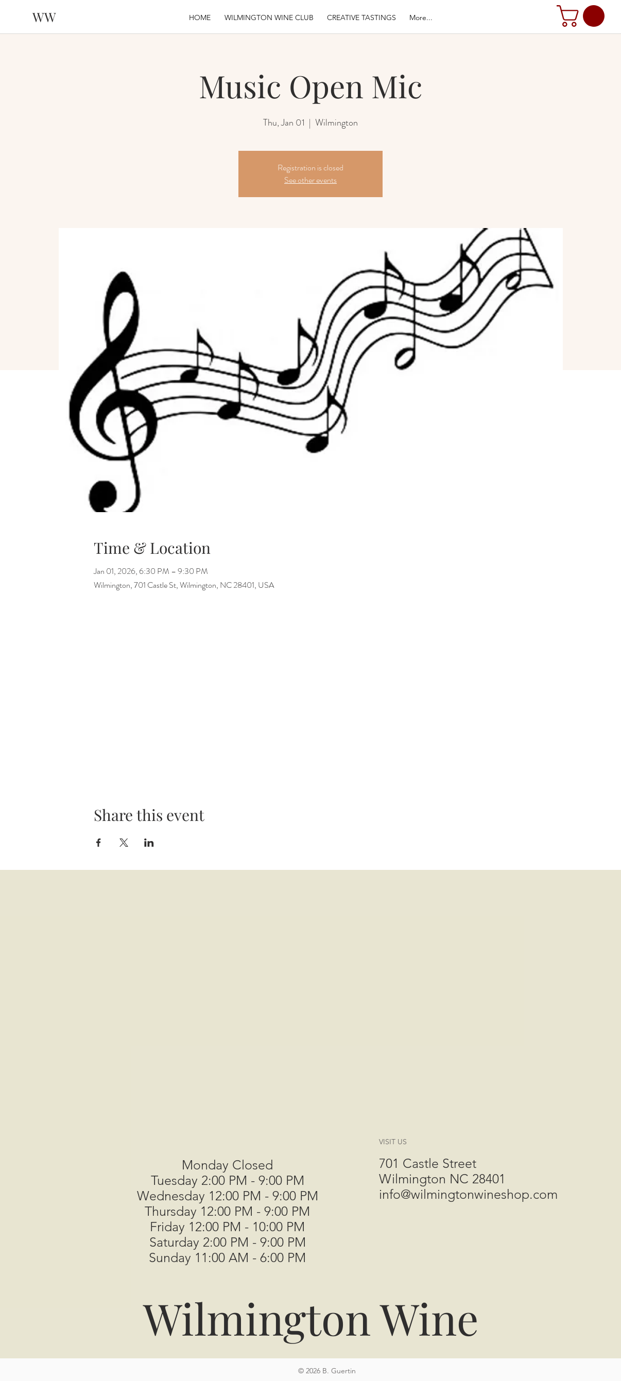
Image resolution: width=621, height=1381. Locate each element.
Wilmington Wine (311, 1318)
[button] (583, 16)
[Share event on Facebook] (99, 842)
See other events (310, 180)
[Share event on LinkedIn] (149, 842)
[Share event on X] (124, 842)
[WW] (44, 16)
